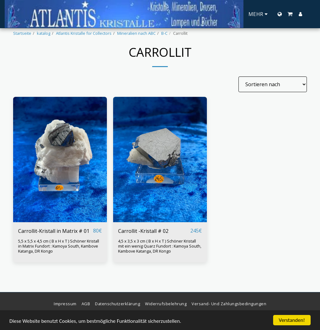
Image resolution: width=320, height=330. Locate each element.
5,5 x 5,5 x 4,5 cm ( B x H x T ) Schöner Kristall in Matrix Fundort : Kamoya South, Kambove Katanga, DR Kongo (58, 246)
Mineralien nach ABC (136, 33)
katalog (43, 33)
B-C (164, 33)
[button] (290, 14)
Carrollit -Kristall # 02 (143, 231)
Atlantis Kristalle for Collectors (84, 33)
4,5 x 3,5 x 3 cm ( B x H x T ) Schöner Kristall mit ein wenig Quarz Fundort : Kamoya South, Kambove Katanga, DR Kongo (159, 246)
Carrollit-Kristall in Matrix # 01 (53, 231)
